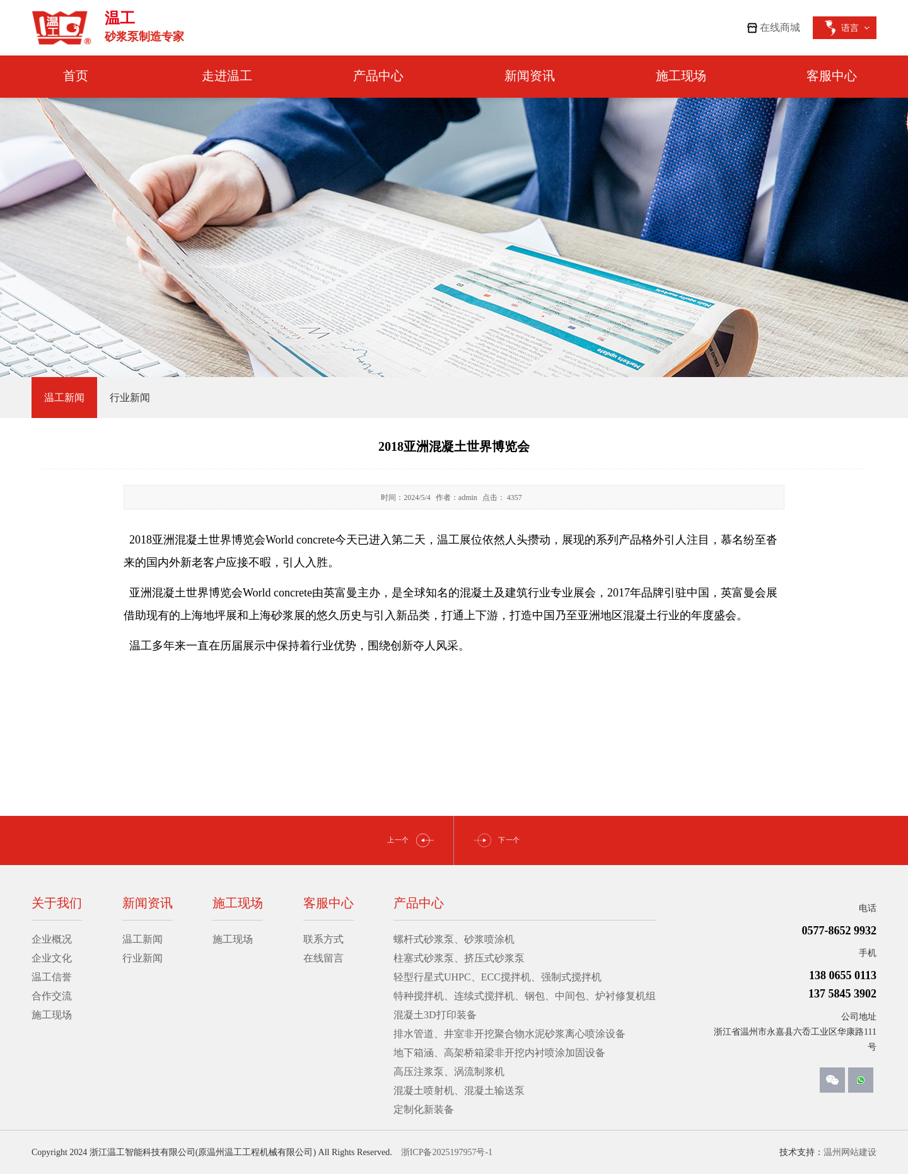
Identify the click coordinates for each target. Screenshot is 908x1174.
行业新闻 (142, 958)
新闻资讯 (529, 76)
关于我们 (57, 903)
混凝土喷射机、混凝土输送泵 (459, 1090)
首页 (75, 76)
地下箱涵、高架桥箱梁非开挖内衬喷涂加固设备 (499, 1052)
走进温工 (227, 76)
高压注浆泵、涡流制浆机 (448, 1071)
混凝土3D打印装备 (435, 1014)
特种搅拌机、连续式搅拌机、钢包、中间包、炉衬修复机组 (524, 996)
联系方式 (323, 939)
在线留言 (323, 958)
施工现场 (681, 76)
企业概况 (52, 939)
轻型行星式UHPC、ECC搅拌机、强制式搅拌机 (497, 977)
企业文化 (52, 958)
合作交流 (52, 996)
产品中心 (378, 76)
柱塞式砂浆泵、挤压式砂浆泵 (459, 958)
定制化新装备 (423, 1109)
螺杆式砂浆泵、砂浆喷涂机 (454, 939)
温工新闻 (142, 939)
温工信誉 (52, 977)
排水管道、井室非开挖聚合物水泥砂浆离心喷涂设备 (509, 1033)
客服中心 (831, 76)
